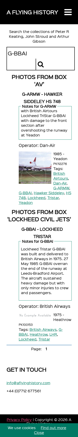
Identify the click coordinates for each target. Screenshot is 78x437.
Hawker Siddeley (49, 192)
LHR (53, 334)
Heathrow (38, 334)
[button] (68, 12)
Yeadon (26, 202)
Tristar (53, 197)
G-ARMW (61, 187)
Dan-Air (60, 183)
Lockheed (36, 197)
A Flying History (32, 12)
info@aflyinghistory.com (28, 382)
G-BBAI (25, 192)
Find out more (53, 427)
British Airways (43, 329)
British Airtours (60, 176)
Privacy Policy (19, 419)
